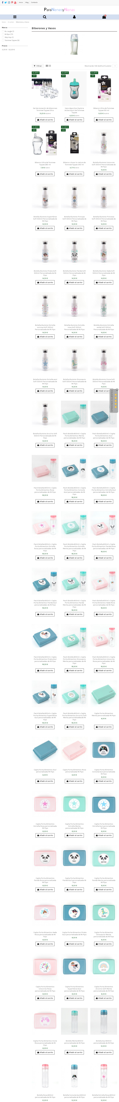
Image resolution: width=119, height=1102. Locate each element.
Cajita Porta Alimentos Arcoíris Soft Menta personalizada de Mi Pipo (104, 989)
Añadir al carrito (45, 120)
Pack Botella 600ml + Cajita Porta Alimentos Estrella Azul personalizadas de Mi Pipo (104, 490)
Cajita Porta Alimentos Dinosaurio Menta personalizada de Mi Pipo (104, 934)
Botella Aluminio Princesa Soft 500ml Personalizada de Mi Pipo (104, 219)
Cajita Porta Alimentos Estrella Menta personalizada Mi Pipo (74, 826)
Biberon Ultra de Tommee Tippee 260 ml (45, 163)
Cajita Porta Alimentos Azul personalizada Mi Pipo (45, 771)
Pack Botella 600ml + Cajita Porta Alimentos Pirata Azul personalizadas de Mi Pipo (45, 659)
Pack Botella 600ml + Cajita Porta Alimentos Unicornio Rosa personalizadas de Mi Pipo (103, 660)
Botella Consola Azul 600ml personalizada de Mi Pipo (74, 1096)
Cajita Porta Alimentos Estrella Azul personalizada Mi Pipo (103, 826)
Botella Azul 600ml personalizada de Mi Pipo (104, 1042)
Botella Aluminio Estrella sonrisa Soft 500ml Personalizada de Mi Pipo (45, 327)
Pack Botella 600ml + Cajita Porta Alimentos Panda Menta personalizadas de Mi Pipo (74, 604)
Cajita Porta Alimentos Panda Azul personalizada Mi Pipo (74, 880)
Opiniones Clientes (112, 401)
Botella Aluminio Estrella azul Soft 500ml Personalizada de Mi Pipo (45, 381)
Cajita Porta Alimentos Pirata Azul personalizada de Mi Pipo (74, 933)
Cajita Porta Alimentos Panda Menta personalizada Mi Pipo (103, 880)
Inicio (21, 2)
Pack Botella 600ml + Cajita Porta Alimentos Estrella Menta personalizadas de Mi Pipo (74, 547)
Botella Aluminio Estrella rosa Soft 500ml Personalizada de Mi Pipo (74, 327)
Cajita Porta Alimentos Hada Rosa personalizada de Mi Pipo (45, 934)
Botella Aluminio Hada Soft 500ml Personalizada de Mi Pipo (104, 273)
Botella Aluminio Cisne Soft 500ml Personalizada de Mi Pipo (104, 381)
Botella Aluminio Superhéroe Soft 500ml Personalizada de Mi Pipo (45, 219)
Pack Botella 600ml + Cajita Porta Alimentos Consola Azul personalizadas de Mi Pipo (74, 491)
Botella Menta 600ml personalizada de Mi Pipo (74, 1042)
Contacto (34, 2)
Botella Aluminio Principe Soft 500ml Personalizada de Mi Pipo (74, 219)
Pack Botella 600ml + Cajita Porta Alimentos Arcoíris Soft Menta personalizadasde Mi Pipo (74, 716)
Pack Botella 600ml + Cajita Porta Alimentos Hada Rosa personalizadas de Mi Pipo (103, 603)
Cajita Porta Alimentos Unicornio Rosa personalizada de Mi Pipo (45, 989)
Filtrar (38, 66)
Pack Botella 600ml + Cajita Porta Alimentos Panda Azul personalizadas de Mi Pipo (45, 603)
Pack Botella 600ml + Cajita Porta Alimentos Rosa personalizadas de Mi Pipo (45, 490)
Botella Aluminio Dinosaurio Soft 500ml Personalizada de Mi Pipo (74, 381)
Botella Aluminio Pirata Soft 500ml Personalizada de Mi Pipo (45, 273)
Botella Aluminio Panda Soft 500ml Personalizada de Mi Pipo (74, 273)
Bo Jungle (9, 31)
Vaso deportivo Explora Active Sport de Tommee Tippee (74, 110)
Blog (27, 2)
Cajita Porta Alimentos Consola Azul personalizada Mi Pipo (103, 772)
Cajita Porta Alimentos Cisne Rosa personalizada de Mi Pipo (45, 1043)
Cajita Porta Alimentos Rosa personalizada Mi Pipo (74, 771)
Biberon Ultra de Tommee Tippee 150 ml (103, 109)
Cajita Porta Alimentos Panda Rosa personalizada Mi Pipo (45, 880)
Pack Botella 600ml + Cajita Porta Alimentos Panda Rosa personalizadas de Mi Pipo (104, 546)
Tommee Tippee (12, 40)
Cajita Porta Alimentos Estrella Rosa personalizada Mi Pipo (45, 826)
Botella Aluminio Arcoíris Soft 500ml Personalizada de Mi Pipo (45, 436)
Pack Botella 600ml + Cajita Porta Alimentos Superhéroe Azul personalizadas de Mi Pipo (45, 716)
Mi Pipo (9, 34)
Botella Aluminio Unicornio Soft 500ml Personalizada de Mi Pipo (104, 164)
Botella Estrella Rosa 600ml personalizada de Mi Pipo (103, 1096)
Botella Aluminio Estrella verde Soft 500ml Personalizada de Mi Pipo (104, 327)
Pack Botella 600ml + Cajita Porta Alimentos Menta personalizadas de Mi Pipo (74, 436)
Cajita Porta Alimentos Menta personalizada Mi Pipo (104, 714)
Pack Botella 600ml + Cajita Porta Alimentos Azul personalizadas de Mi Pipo (103, 436)
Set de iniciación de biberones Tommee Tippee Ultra (45, 109)
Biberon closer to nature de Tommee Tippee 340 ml (74, 163)
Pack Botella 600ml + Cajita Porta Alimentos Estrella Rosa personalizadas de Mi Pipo (45, 547)
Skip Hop (9, 37)
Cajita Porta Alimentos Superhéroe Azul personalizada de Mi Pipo (74, 989)
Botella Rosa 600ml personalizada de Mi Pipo (45, 1096)
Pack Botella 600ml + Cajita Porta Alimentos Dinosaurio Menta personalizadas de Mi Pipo (74, 660)
